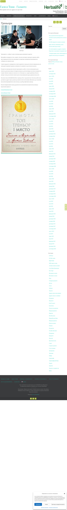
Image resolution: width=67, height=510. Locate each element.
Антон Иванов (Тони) (5, 92)
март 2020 (51, 182)
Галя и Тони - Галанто (13, 7)
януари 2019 (51, 216)
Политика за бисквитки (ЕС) (41, 377)
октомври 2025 (52, 75)
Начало (20, 1)
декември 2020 (52, 159)
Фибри (50, 354)
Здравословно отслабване (55, 295)
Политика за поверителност (53, 507)
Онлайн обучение (53, 330)
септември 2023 (52, 117)
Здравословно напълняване (55, 293)
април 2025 (51, 87)
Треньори (51, 352)
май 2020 (51, 177)
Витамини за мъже (53, 275)
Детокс (50, 283)
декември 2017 (52, 224)
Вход (56, 1)
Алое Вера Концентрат (54, 268)
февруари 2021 (52, 154)
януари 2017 (51, 243)
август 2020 (51, 169)
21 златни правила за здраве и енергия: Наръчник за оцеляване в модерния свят (57, 50)
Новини (51, 325)
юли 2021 (51, 142)
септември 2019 (52, 196)
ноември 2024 (52, 92)
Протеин (51, 337)
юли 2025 (51, 80)
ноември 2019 (52, 191)
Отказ (46, 504)
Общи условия (14, 377)
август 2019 (51, 199)
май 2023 (51, 127)
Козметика (51, 305)
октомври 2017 (52, 226)
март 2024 (51, 112)
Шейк (50, 369)
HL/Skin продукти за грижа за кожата (57, 42)
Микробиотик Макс (53, 317)
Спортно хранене (53, 345)
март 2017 (51, 238)
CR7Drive (51, 255)
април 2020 (51, 179)
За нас (50, 285)
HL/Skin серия (52, 258)
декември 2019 (52, 189)
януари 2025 (51, 90)
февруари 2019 (52, 214)
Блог (46, 1)
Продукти (41, 1)
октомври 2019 (52, 194)
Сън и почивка (52, 347)
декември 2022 (52, 134)
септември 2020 (52, 167)
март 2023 (51, 130)
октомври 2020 (52, 164)
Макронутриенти (53, 310)
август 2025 (51, 77)
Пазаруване (51, 332)
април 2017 (51, 236)
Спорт (50, 342)
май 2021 (51, 147)
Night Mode (51, 260)
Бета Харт (51, 270)
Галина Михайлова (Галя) (6, 89)
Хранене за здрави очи (54, 367)
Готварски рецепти (53, 280)
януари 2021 (51, 157)
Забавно (51, 288)
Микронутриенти (53, 320)
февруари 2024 (52, 115)
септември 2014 (52, 248)
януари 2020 (51, 186)
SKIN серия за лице (53, 263)
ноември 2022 (52, 137)
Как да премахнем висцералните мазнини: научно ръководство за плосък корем (56, 37)
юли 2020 (51, 172)
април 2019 (51, 209)
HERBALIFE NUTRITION (33, 1)
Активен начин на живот (54, 265)
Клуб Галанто (52, 302)
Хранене (51, 364)
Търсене (50, 26)
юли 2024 (51, 102)
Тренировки (51, 349)
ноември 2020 (52, 162)
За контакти (51, 1)
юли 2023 (51, 122)
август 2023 (51, 120)
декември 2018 (52, 219)
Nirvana (33, 393)
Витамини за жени (53, 273)
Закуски (51, 290)
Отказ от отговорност (54, 377)
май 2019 (51, 206)
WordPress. (37, 393)
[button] (64, 493)
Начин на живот (52, 322)
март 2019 (51, 211)
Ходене (50, 362)
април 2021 (51, 149)
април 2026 (51, 73)
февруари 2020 (52, 184)
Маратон (26, 1)
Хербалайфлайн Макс (54, 359)
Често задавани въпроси (6, 380)
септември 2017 (52, 229)
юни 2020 (51, 174)
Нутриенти (51, 327)
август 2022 (51, 139)
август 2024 (51, 100)
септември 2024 (52, 97)
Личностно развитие (53, 307)
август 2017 (51, 231)
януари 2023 (51, 132)
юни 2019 (51, 204)
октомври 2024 (52, 95)
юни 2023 (51, 125)
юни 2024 (51, 105)
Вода (50, 278)
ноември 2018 (52, 221)
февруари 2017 (52, 241)
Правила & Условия (5, 377)
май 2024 (51, 107)
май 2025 (51, 85)
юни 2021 (51, 144)
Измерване (51, 297)
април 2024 (51, 110)
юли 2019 (51, 201)
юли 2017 (51, 234)
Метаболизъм (52, 315)
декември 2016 (52, 246)
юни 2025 (51, 82)
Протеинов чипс (52, 340)
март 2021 (51, 152)
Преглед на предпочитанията (58, 504)
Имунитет (51, 300)
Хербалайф (51, 357)
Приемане (38, 504)
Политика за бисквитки (44, 507)
